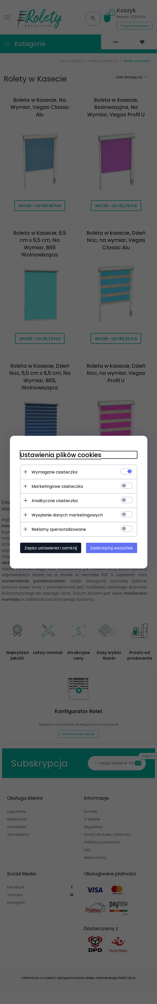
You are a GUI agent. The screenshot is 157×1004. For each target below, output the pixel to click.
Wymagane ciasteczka (54, 472)
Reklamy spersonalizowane (59, 529)
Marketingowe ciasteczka (57, 486)
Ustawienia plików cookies (60, 454)
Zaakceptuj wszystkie (111, 548)
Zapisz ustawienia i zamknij (50, 548)
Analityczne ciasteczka (55, 500)
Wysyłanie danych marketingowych (67, 515)
